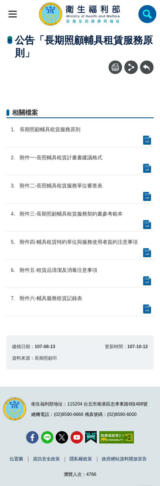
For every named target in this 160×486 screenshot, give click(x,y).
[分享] (131, 67)
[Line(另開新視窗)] (47, 437)
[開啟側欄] (13, 14)
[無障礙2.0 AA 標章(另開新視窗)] (116, 437)
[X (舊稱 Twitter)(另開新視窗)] (62, 437)
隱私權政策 (80, 459)
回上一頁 (147, 63)
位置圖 (16, 459)
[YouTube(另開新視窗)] (77, 437)
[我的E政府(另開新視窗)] (91, 437)
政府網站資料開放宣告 (124, 459)
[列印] (115, 67)
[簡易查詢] (147, 14)
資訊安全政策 (46, 459)
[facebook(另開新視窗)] (32, 437)
